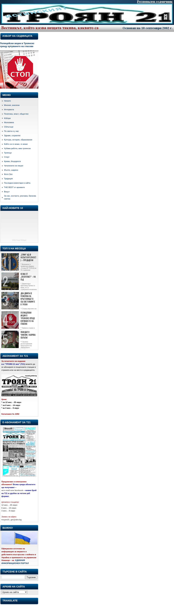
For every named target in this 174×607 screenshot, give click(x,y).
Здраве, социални (12, 135)
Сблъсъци (8, 127)
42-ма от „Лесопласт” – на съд (28, 277)
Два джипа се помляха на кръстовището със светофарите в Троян (28, 299)
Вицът (7, 192)
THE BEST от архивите (14, 187)
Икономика (9, 122)
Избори (7, 118)
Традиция (8, 179)
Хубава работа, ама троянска (17, 148)
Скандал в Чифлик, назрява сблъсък (28, 335)
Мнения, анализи (12, 105)
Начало (7, 101)
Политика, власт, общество (16, 114)
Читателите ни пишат (13, 166)
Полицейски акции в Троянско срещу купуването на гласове (17, 45)
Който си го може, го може (16, 144)
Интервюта (9, 109)
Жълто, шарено (11, 170)
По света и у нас (11, 131)
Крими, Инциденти (12, 161)
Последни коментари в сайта (17, 183)
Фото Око (8, 174)
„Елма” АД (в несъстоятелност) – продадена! (28, 257)
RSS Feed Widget (19, 240)
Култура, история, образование (18, 140)
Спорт (6, 157)
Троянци (8, 153)
